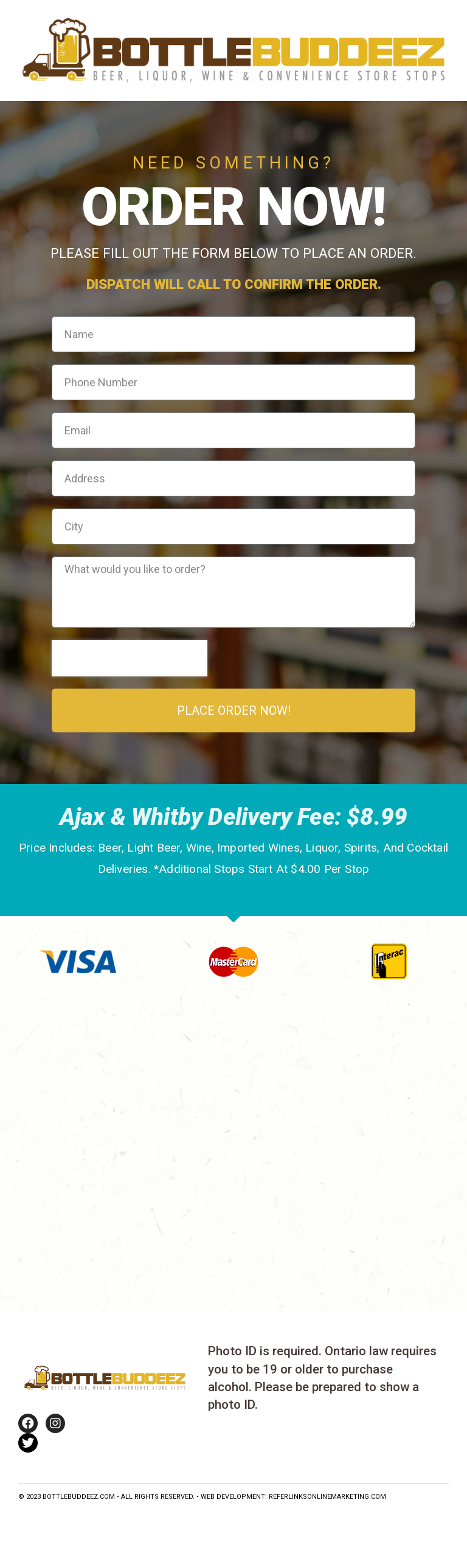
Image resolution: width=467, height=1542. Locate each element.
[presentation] (129, 658)
